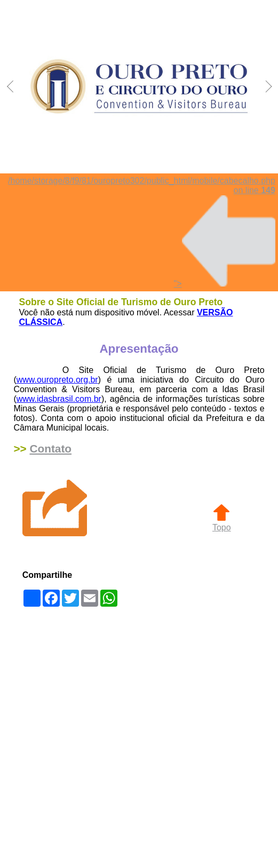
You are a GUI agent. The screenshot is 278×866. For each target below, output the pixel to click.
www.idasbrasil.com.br (59, 398)
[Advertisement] (117, 737)
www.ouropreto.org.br (57, 379)
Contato (50, 448)
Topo (221, 522)
